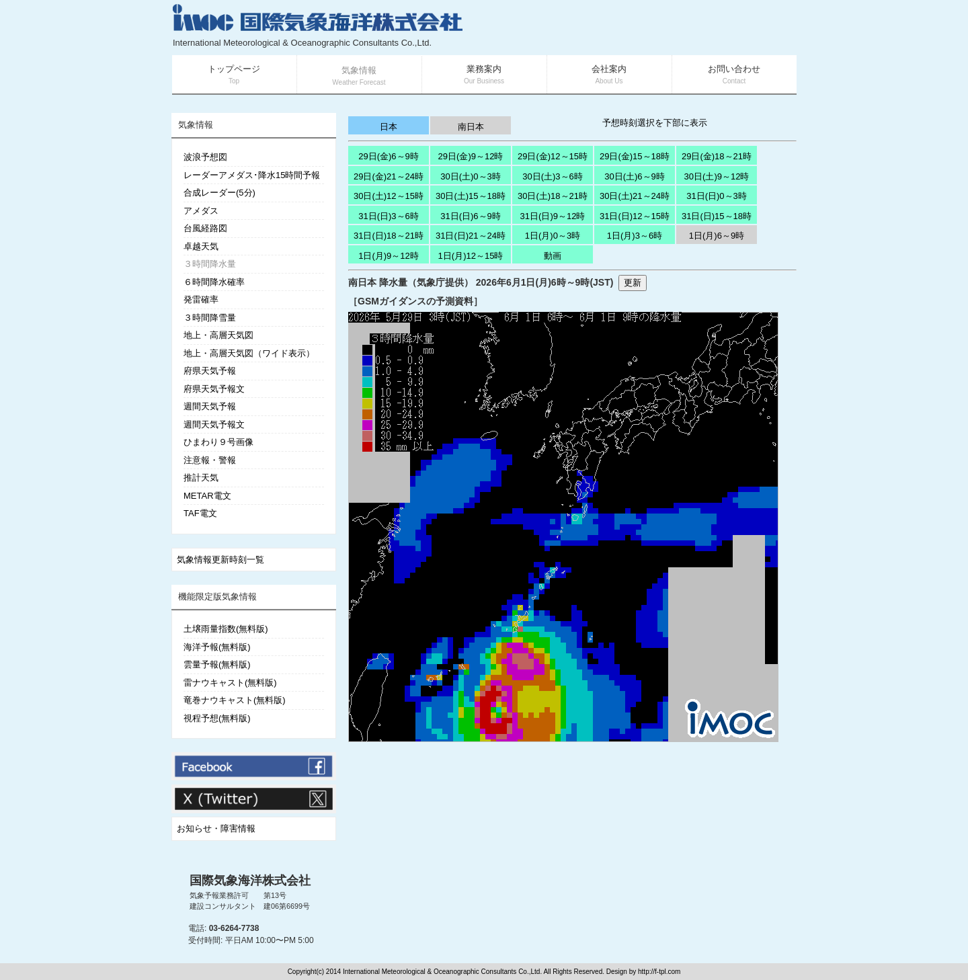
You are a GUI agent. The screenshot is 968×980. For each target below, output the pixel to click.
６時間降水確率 (214, 282)
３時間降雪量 (210, 318)
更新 (632, 283)
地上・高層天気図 (218, 335)
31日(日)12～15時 (635, 216)
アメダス (201, 211)
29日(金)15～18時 (635, 156)
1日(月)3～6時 (634, 236)
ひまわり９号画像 (218, 442)
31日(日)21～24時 (471, 236)
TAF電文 (200, 513)
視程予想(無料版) (217, 718)
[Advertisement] (636, 27)
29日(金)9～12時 (470, 156)
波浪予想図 (205, 157)
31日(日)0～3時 (716, 196)
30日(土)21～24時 (635, 196)
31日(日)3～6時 (388, 216)
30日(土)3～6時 (552, 176)
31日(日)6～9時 (470, 216)
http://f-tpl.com (659, 971)
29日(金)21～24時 (389, 176)
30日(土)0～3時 (470, 176)
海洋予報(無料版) (217, 647)
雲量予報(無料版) (217, 664)
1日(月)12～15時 (470, 256)
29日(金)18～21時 (717, 156)
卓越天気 (201, 246)
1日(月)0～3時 (552, 236)
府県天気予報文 (214, 389)
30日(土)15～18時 (471, 196)
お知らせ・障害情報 (216, 828)
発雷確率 (201, 299)
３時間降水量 (210, 264)
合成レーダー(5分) (219, 193)
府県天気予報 (210, 371)
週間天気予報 (210, 406)
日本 (388, 127)
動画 (552, 256)
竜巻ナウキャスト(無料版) (235, 700)
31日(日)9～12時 (553, 216)
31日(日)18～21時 (389, 236)
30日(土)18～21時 (553, 196)
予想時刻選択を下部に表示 (654, 123)
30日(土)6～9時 (634, 176)
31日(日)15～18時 (717, 216)
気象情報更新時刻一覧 (220, 560)
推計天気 (201, 478)
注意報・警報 (210, 460)
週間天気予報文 (214, 424)
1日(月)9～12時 (388, 256)
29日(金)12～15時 (553, 156)
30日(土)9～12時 (717, 176)
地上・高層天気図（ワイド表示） (249, 353)
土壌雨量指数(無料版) (226, 629)
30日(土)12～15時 (389, 196)
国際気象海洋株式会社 (250, 880)
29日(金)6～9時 (388, 156)
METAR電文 (207, 496)
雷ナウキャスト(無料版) (230, 683)
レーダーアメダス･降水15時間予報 (252, 175)
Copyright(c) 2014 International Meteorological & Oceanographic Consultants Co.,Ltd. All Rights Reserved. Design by (463, 971)
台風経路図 (205, 228)
